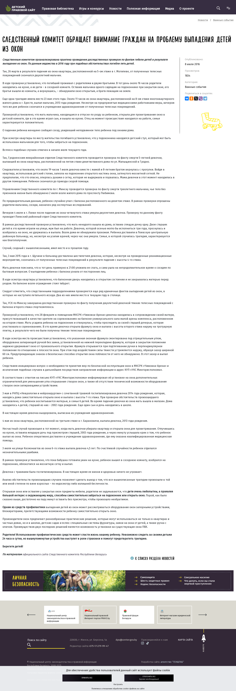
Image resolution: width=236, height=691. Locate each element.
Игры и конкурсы (91, 8)
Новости (115, 8)
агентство (172, 662)
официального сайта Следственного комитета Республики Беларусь (64, 554)
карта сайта (185, 639)
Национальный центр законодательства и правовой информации (61, 618)
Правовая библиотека (58, 8)
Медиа (169, 8)
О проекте (186, 8)
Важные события (195, 87)
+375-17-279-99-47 (99, 646)
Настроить (118, 684)
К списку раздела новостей (152, 558)
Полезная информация (143, 8)
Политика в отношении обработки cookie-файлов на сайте (118, 689)
